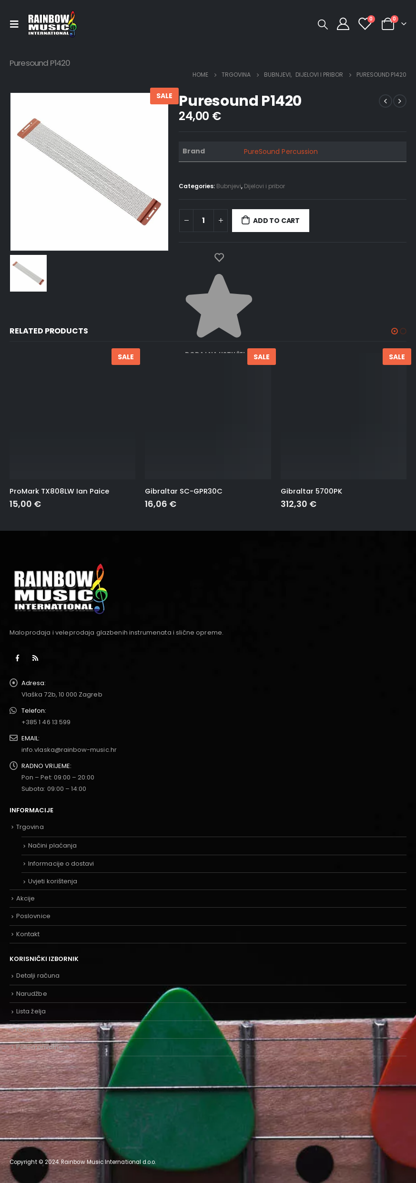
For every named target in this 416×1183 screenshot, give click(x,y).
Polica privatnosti (43, 1047)
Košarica (30, 1029)
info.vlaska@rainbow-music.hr (69, 749)
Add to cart (276, 220)
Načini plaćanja (52, 845)
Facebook (17, 658)
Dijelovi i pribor (264, 186)
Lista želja (31, 1011)
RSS (35, 658)
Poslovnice (33, 915)
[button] (394, 331)
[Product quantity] (203, 220)
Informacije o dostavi (61, 863)
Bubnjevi (228, 186)
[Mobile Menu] (17, 24)
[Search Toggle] (323, 24)
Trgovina (30, 826)
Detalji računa (38, 975)
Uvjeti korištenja (52, 881)
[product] (72, 416)
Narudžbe (31, 993)
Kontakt (28, 934)
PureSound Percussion (281, 151)
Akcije (25, 898)
